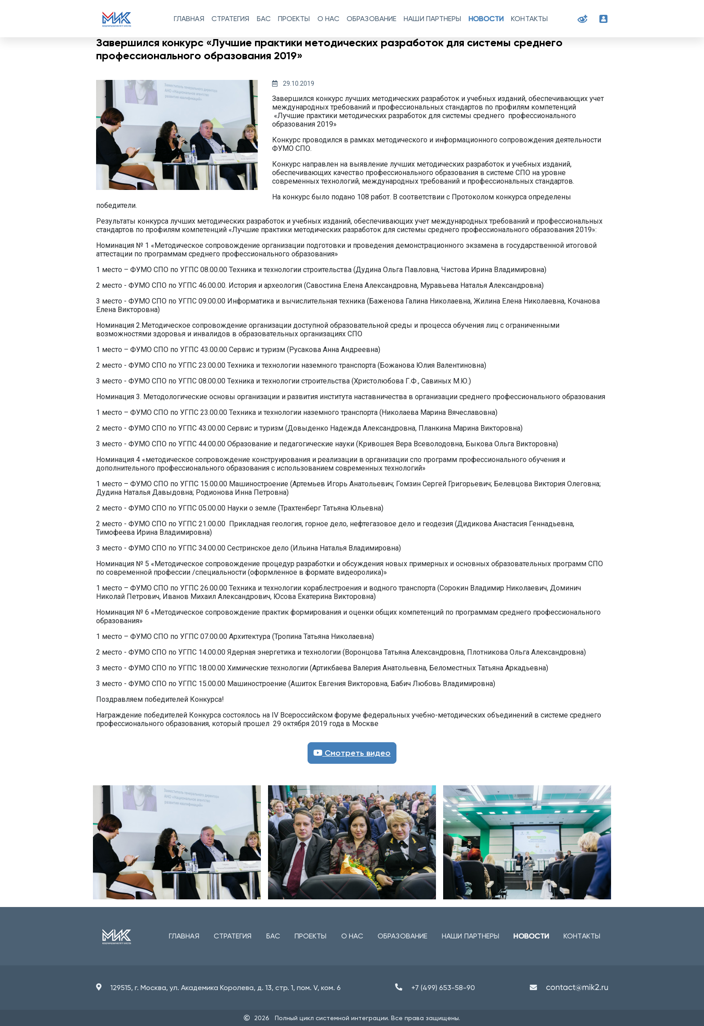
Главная (189, 18)
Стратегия (230, 18)
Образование (371, 18)
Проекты (294, 18)
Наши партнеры (432, 18)
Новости (486, 18)
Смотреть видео (352, 753)
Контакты (529, 18)
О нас (328, 18)
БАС (264, 18)
